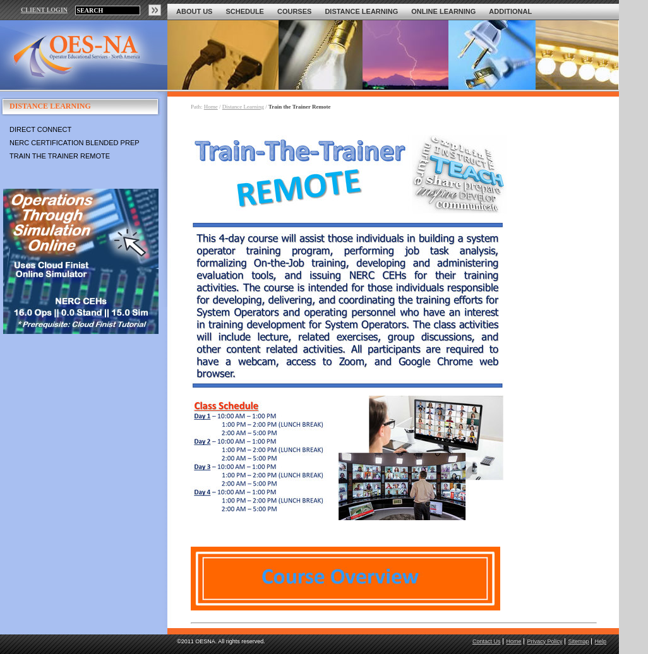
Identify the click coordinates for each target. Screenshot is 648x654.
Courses (294, 11)
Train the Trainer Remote (59, 156)
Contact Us (486, 641)
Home (211, 107)
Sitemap (578, 641)
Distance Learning (361, 11)
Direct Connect (40, 129)
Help (600, 641)
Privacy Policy (544, 641)
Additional (510, 11)
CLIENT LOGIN (44, 9)
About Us (194, 11)
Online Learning (443, 11)
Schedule (244, 11)
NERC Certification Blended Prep (74, 142)
